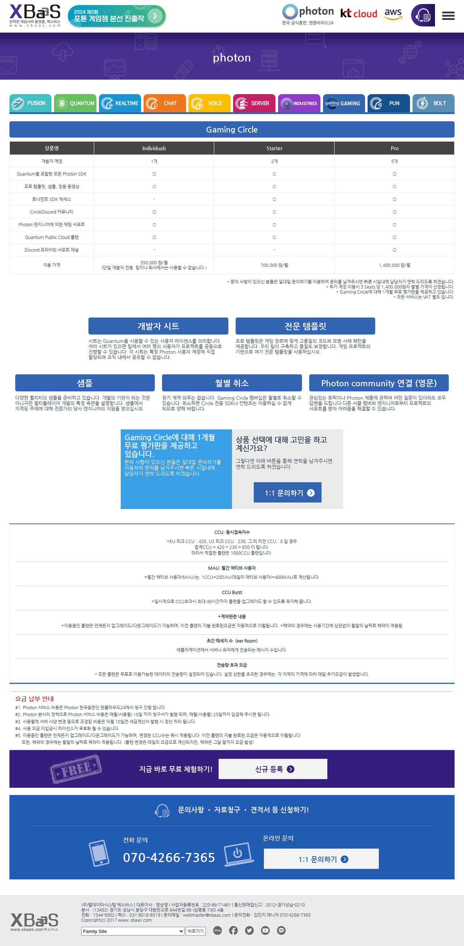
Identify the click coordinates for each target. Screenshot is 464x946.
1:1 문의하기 (284, 493)
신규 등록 (269, 769)
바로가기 (196, 931)
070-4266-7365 (169, 857)
